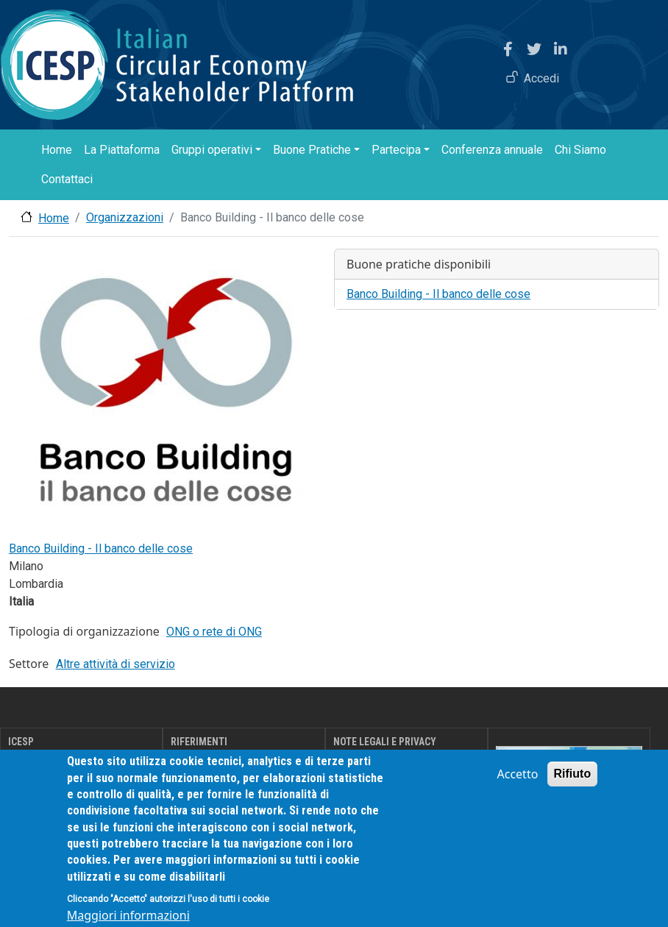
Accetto (518, 791)
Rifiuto (572, 790)
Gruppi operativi (211, 150)
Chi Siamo (580, 150)
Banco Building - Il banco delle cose (101, 548)
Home (56, 150)
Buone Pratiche (312, 150)
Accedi (541, 78)
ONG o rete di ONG (214, 632)
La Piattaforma (122, 150)
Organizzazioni (124, 217)
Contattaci (67, 179)
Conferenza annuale (492, 150)
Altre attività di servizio (115, 664)
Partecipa (396, 150)
